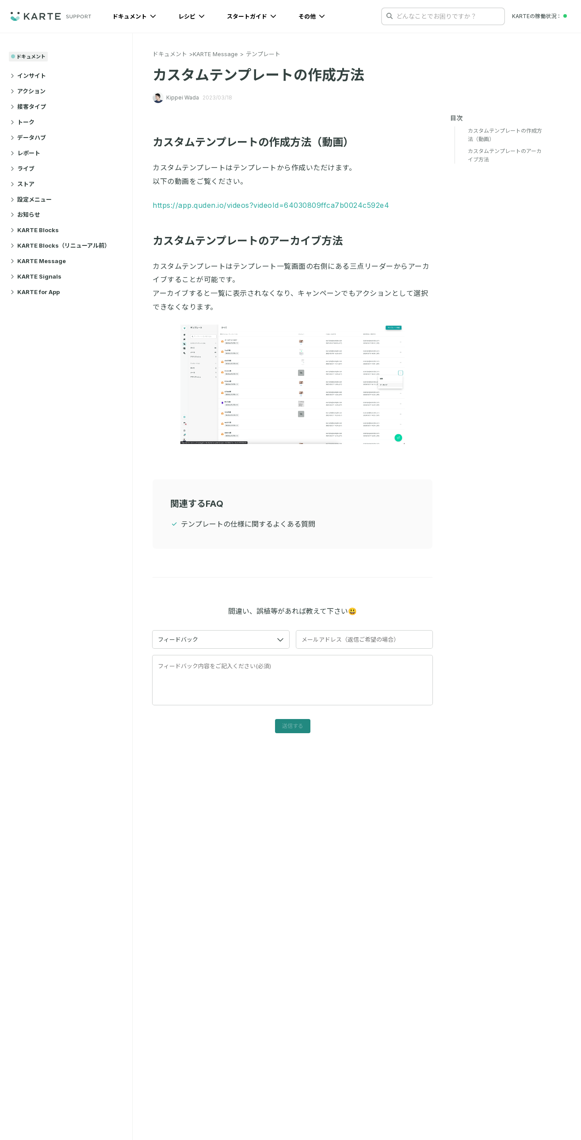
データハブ (28, 137)
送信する (292, 726)
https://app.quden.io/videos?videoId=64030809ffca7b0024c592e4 (271, 205)
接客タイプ (28, 106)
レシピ (191, 16)
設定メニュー (31, 199)
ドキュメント (134, 16)
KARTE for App (35, 291)
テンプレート (263, 53)
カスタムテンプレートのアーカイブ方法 (253, 240)
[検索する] (389, 16)
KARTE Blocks (35, 229)
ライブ (22, 168)
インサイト (28, 75)
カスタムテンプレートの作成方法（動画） (258, 142)
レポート (25, 153)
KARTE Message (38, 260)
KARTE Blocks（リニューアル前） (60, 245)
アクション (28, 91)
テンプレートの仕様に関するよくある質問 (248, 524)
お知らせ (25, 214)
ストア (22, 183)
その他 (311, 16)
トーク (22, 122)
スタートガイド (251, 16)
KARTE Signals (36, 276)
